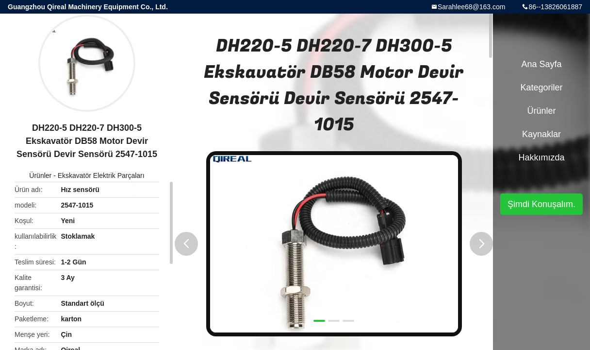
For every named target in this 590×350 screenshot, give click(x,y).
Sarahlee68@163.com (472, 7)
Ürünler (40, 175)
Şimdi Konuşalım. (541, 204)
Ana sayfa (541, 64)
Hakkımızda (541, 157)
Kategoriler (541, 87)
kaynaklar (541, 134)
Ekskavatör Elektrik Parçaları (101, 175)
